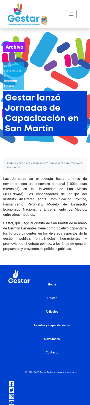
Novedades (52, 339)
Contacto (52, 352)
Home (52, 284)
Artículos (52, 311)
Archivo (14, 47)
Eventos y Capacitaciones (52, 325)
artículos (24, 163)
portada (11, 163)
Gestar (52, 298)
